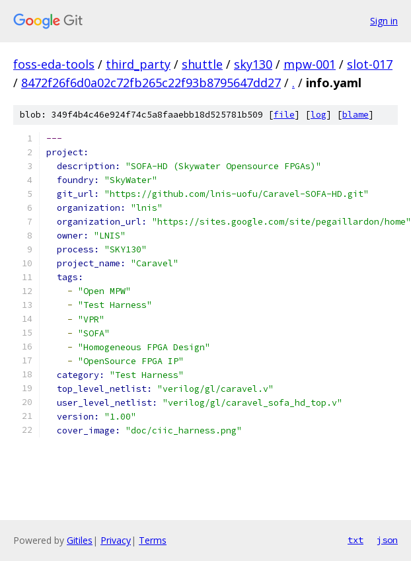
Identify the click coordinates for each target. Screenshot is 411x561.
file (284, 114)
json (387, 540)
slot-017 (369, 64)
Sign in (384, 21)
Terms (153, 540)
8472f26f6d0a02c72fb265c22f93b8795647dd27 (151, 83)
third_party (138, 64)
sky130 (253, 64)
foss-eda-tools (53, 64)
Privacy (115, 540)
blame (355, 114)
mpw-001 (309, 64)
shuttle (202, 64)
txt (355, 540)
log (318, 114)
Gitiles (80, 540)
